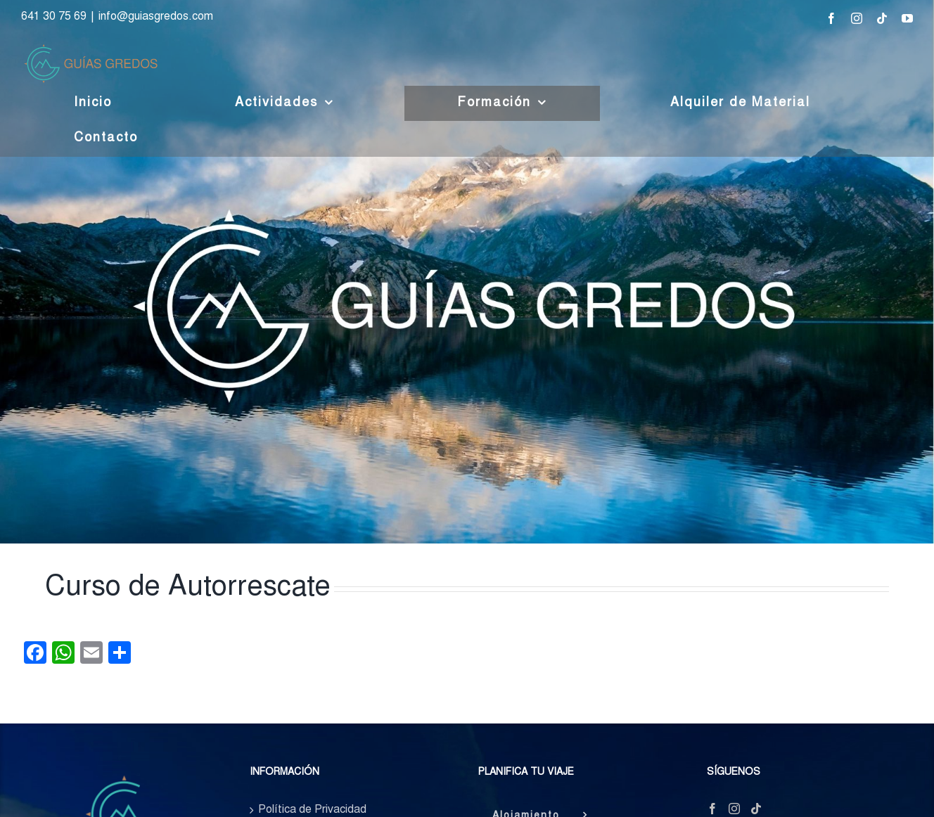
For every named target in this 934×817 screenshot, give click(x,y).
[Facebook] (712, 808)
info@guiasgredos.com (155, 16)
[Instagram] (734, 808)
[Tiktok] (756, 808)
